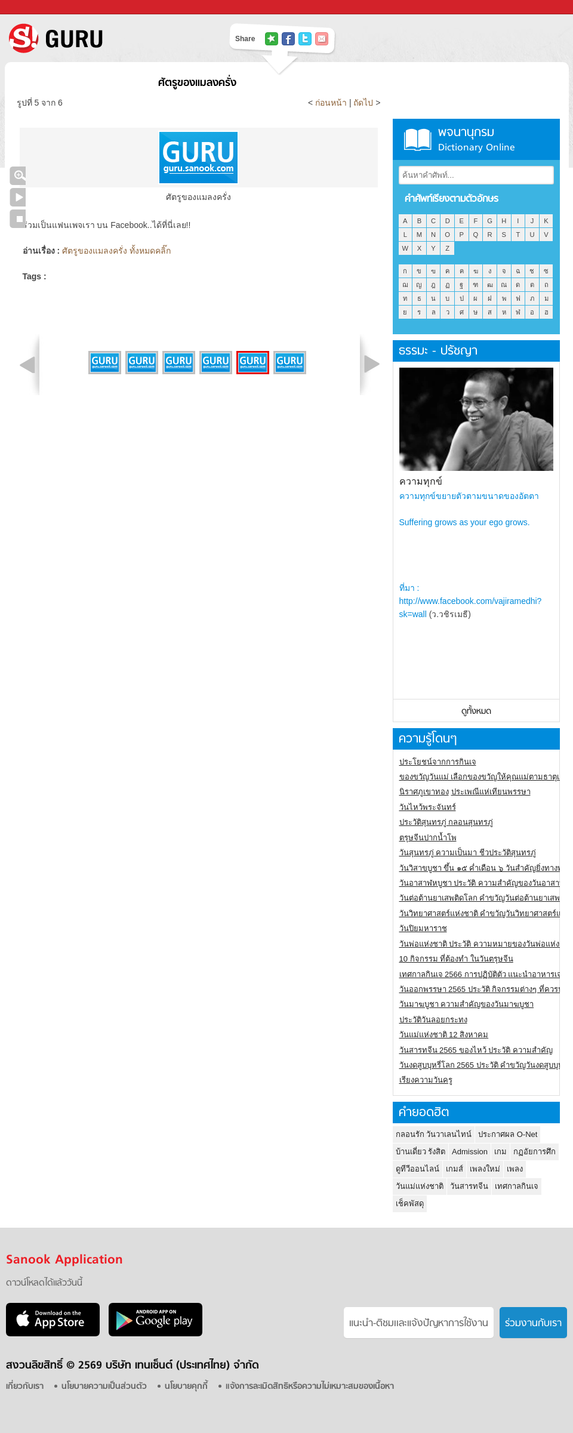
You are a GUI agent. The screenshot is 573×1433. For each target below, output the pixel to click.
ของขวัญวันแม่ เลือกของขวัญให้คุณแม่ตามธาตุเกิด (484, 776)
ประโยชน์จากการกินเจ (437, 761)
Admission (470, 1151)
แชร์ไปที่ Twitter (305, 38)
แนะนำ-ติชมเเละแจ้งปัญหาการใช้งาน (418, 1324)
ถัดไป (363, 102)
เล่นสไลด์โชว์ (18, 197)
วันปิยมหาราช (423, 928)
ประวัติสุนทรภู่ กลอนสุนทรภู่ (446, 822)
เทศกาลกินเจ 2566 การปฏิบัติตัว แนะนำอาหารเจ (480, 974)
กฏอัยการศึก (534, 1151)
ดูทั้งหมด (476, 712)
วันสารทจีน (469, 1186)
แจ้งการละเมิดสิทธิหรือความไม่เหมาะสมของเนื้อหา (310, 1387)
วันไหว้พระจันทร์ (427, 807)
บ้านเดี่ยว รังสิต (421, 1151)
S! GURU (104, 38)
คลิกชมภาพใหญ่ (18, 176)
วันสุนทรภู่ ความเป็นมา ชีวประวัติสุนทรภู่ (467, 852)
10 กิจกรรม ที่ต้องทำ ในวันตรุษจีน (456, 958)
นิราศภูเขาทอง (424, 791)
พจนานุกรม (476, 139)
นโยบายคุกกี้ (186, 1387)
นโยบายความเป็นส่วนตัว (104, 1387)
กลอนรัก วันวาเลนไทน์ (434, 1134)
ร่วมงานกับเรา (533, 1324)
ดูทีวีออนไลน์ (417, 1168)
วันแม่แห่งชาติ (419, 1186)
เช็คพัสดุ (410, 1203)
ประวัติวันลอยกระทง (433, 1019)
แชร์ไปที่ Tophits (271, 38)
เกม (500, 1151)
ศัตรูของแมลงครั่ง (197, 83)
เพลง (515, 1168)
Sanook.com (36, 7)
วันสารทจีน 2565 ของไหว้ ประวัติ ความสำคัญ (476, 1050)
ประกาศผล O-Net (507, 1134)
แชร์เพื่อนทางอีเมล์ (321, 38)
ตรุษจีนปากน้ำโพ (428, 837)
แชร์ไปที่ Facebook (288, 38)
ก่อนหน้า (332, 102)
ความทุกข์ (420, 481)
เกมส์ (454, 1168)
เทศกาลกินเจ (516, 1186)
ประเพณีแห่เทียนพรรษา (491, 791)
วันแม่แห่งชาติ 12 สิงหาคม (444, 1034)
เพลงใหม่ (485, 1168)
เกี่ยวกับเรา (25, 1387)
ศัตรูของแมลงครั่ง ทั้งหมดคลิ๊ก (116, 250)
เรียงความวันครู (425, 1079)
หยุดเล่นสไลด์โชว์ (18, 218)
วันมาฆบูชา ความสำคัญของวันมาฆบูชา (466, 1004)
